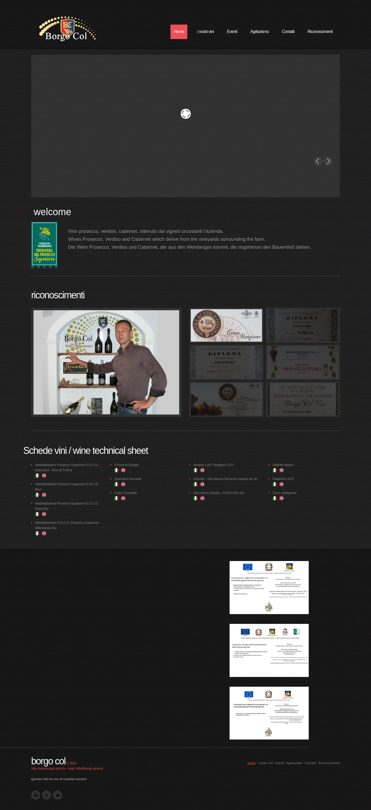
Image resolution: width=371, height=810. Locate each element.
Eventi (232, 31)
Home (179, 31)
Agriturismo (259, 31)
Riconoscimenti (320, 31)
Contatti (288, 31)
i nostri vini (205, 31)
